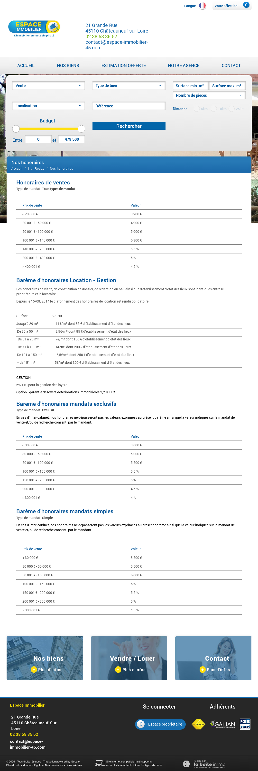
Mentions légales (33, 765)
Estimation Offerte (123, 65)
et (54, 140)
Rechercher (129, 126)
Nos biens (68, 65)
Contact (231, 65)
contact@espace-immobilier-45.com (116, 45)
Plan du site (13, 765)
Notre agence (183, 65)
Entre (17, 140)
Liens (69, 765)
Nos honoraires (54, 765)
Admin (78, 765)
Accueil (26, 65)
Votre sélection (226, 5)
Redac (40, 168)
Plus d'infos (46, 670)
